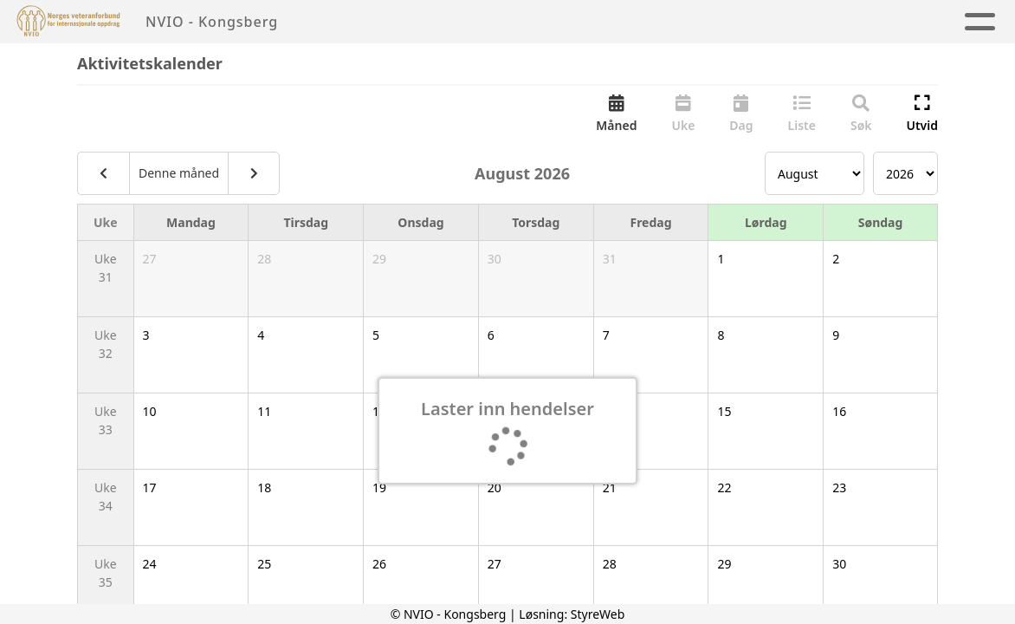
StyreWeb (598, 614)
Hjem (380, 22)
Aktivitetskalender (584, 22)
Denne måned (179, 174)
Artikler (454, 22)
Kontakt (821, 22)
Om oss (718, 22)
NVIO (915, 22)
